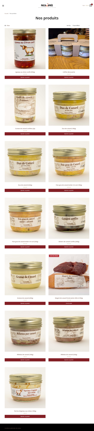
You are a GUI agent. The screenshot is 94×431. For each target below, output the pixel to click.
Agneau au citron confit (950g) (25, 72)
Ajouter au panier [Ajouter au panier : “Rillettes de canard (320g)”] (68, 360)
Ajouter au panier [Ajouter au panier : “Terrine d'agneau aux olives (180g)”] (25, 416)
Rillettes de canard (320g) (69, 354)
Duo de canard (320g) (25, 185)
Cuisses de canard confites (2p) (25, 128)
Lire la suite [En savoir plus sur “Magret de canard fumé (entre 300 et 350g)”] (69, 303)
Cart (84, 5)
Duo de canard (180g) (69, 128)
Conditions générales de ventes (13, 428)
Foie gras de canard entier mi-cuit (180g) (69, 185)
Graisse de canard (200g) (25, 298)
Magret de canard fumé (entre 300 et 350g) (69, 298)
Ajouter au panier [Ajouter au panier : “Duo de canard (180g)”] (68, 134)
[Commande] (81, 25)
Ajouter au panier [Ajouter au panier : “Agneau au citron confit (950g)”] (25, 77)
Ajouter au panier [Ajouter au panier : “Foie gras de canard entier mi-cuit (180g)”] (68, 190)
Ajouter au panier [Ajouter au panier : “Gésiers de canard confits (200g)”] (68, 247)
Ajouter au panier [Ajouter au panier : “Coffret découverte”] (68, 77)
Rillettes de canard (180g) (25, 354)
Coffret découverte (69, 72)
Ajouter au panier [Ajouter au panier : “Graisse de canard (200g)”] (25, 303)
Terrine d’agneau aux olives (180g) (25, 411)
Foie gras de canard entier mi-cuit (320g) (25, 241)
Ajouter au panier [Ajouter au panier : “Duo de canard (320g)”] (25, 190)
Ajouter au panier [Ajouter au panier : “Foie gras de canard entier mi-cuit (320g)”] (25, 247)
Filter (7, 25)
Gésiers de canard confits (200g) (69, 241)
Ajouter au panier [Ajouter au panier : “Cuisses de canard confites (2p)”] (25, 134)
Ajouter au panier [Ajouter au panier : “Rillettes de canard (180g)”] (25, 360)
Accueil (6, 13)
